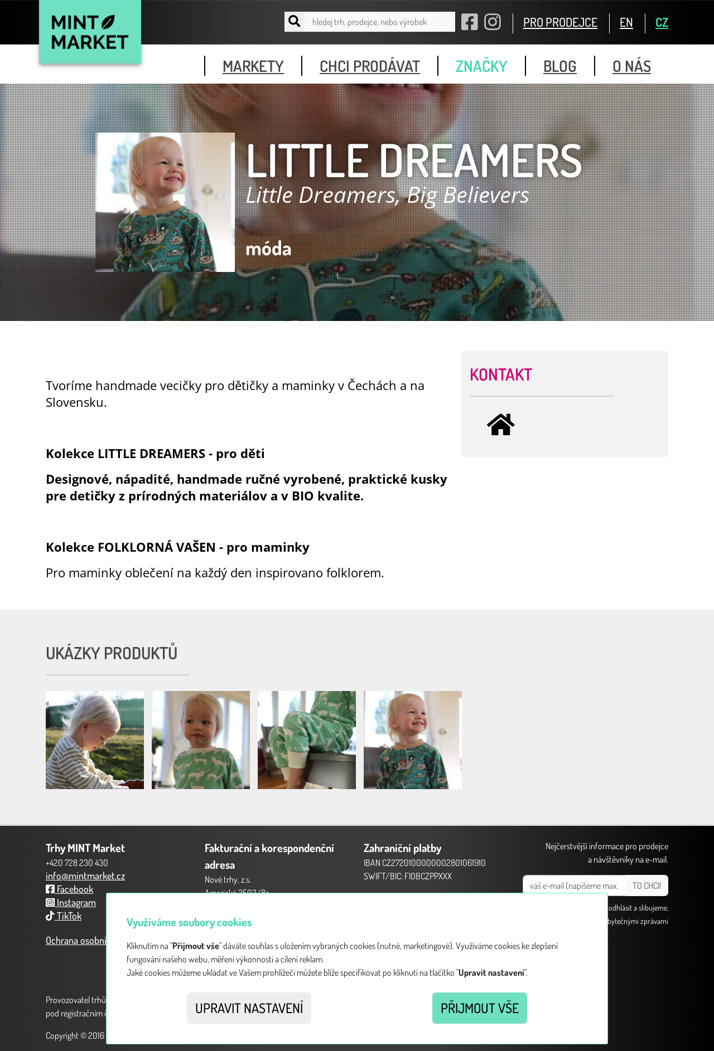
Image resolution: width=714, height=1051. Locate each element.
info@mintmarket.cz (85, 875)
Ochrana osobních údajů (93, 940)
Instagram (71, 902)
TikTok (63, 915)
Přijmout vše (480, 1007)
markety (253, 66)
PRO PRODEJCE (560, 22)
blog (560, 66)
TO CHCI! (647, 885)
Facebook (69, 889)
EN (626, 22)
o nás (631, 66)
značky (482, 66)
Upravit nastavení (249, 1007)
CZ (661, 22)
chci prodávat (370, 66)
